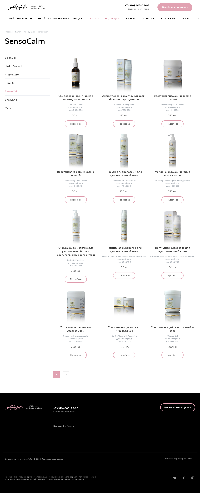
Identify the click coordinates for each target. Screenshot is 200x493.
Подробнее (75, 123)
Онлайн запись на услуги (175, 7)
